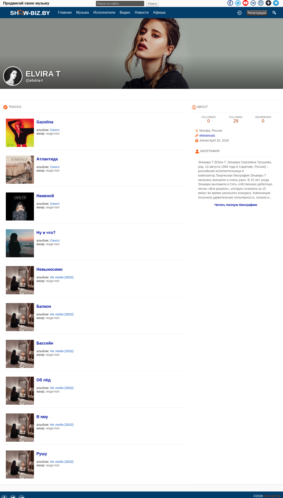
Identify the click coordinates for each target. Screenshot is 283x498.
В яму (42, 417)
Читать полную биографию (235, 205)
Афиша (159, 12)
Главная (65, 12)
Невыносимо (49, 269)
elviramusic (207, 135)
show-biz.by (272, 496)
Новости (142, 12)
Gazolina (44, 122)
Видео (125, 12)
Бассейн (44, 343)
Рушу (41, 454)
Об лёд (43, 380)
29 (235, 119)
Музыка (82, 12)
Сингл (55, 130)
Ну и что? (45, 232)
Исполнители (104, 12)
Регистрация (257, 13)
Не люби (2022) (61, 277)
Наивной (45, 196)
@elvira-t (34, 80)
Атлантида (47, 159)
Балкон (43, 306)
